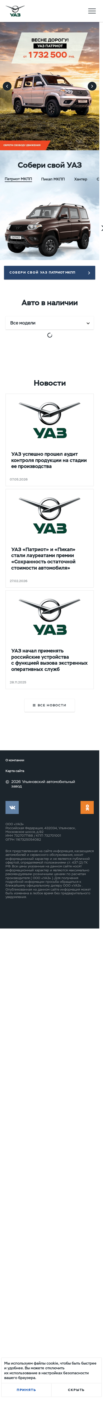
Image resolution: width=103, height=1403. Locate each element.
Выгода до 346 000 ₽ (74, 893)
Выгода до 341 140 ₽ (73, 391)
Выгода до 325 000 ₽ (25, 391)
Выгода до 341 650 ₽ (24, 557)
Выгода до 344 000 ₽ (25, 893)
